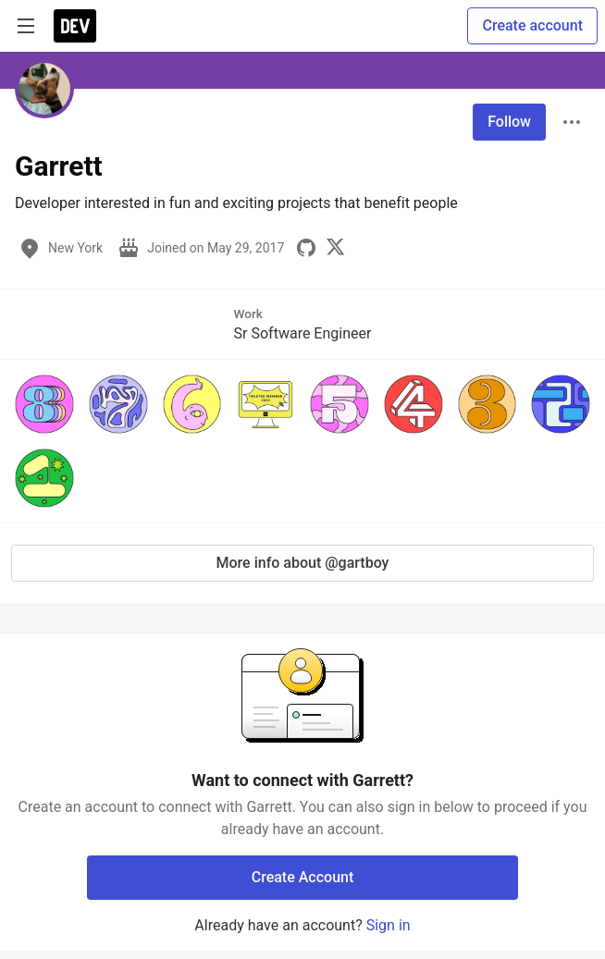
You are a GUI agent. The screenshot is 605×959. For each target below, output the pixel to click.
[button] (44, 404)
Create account (532, 25)
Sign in (388, 925)
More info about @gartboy (302, 563)
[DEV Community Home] (75, 25)
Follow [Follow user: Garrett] (509, 121)
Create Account (303, 877)
